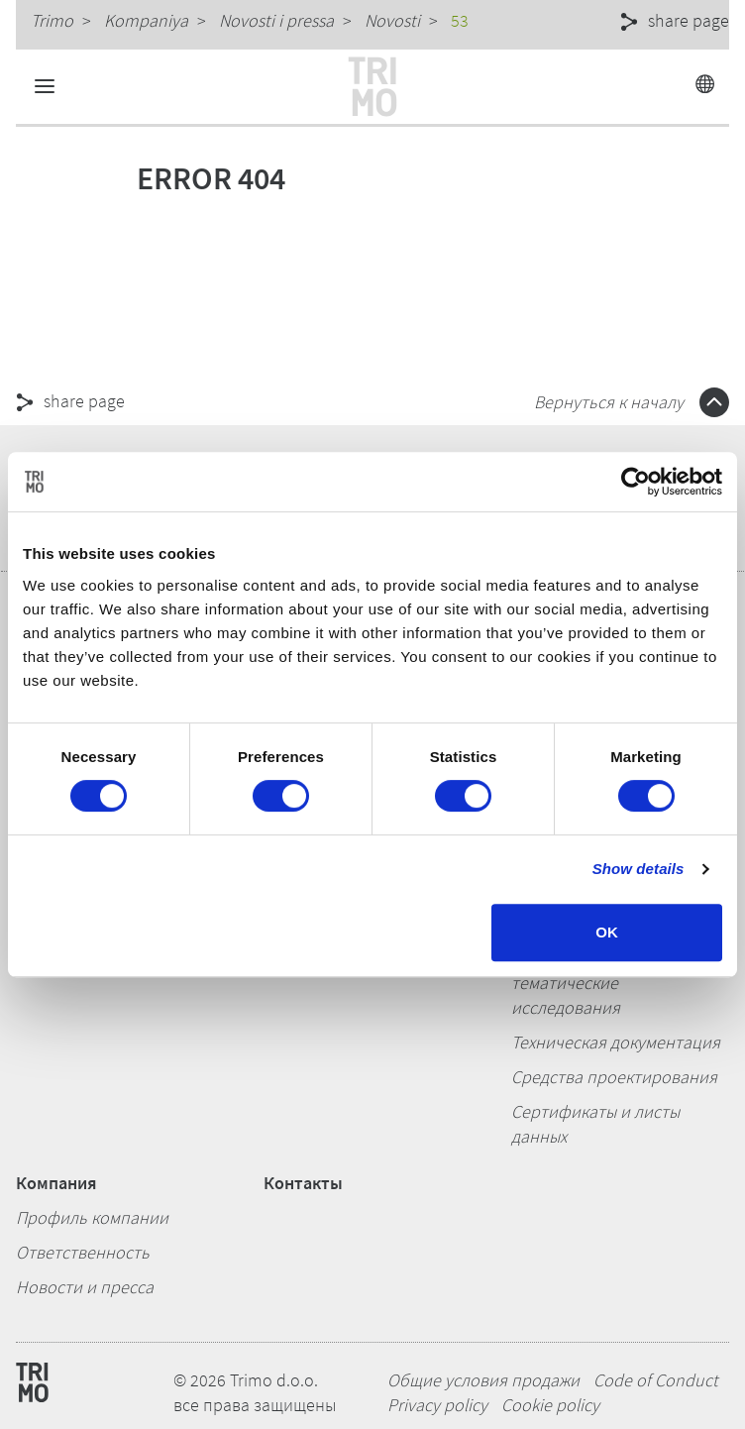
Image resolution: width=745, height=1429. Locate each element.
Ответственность (83, 1252)
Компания (56, 1182)
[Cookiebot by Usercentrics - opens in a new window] (635, 481)
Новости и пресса (85, 1286)
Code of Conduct (655, 1380)
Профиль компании (92, 1217)
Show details (638, 868)
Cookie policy (550, 1404)
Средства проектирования (614, 1076)
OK (606, 932)
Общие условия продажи (483, 1380)
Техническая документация (615, 1042)
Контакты (303, 1182)
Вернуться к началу (631, 401)
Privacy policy (437, 1404)
